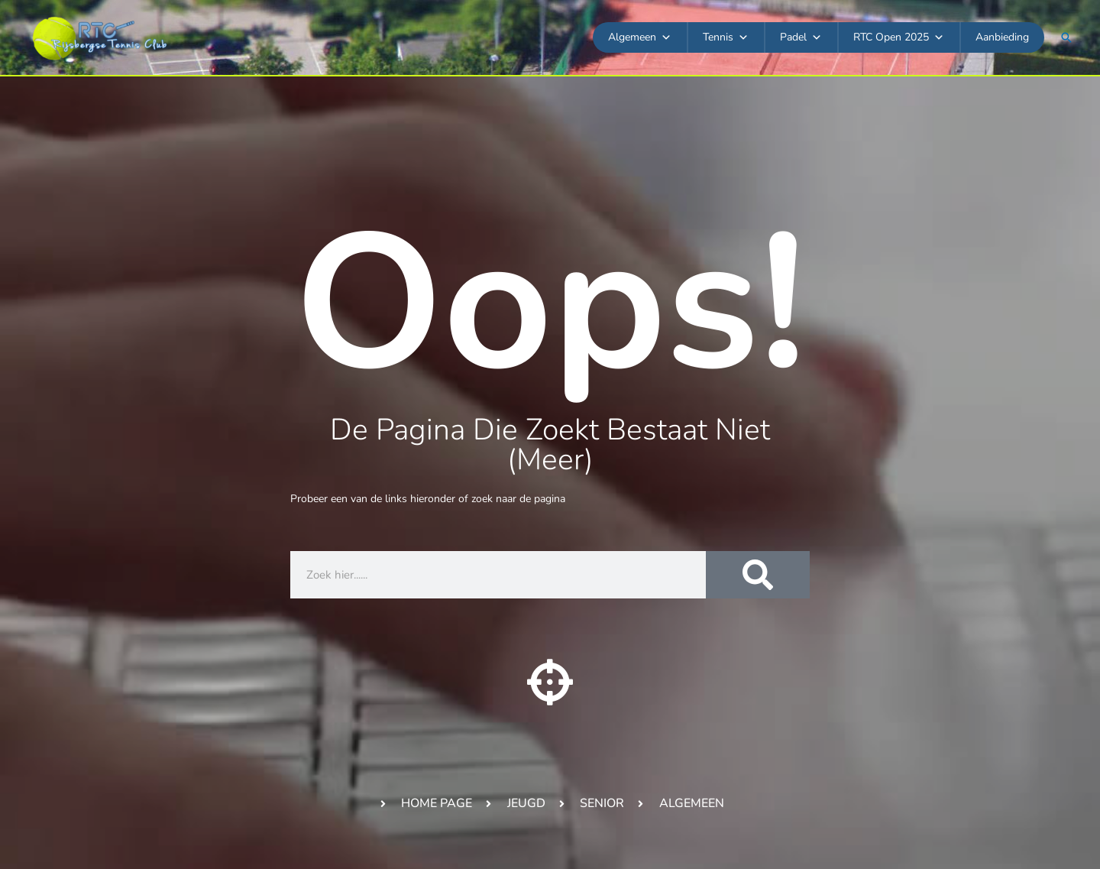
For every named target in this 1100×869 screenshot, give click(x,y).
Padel (801, 37)
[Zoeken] (758, 574)
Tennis (726, 37)
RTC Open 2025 (898, 37)
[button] (1066, 37)
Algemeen (639, 37)
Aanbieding (1002, 37)
